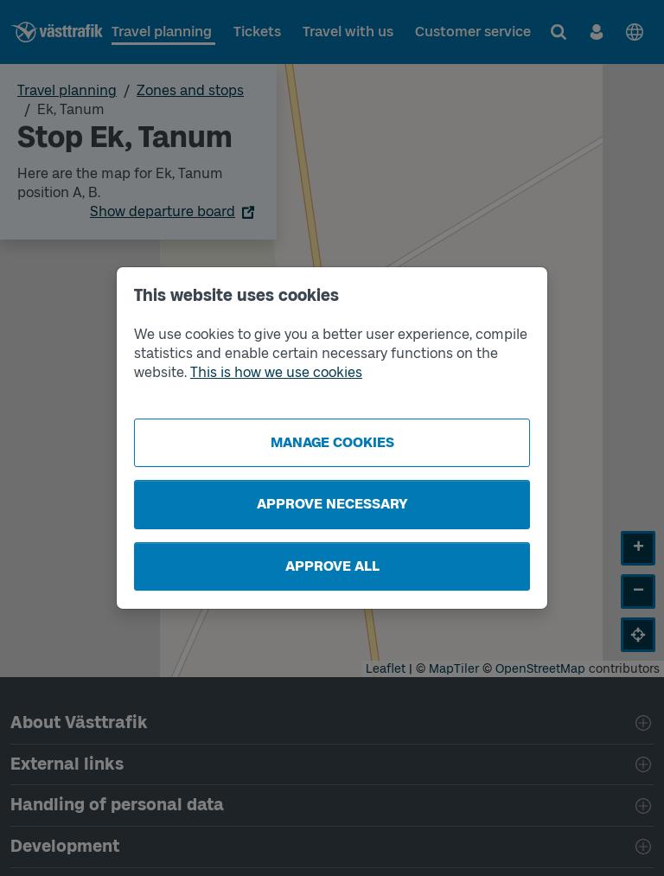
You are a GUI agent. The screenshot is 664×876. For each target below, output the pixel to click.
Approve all (332, 566)
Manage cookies (332, 442)
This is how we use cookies (276, 372)
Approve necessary (332, 504)
